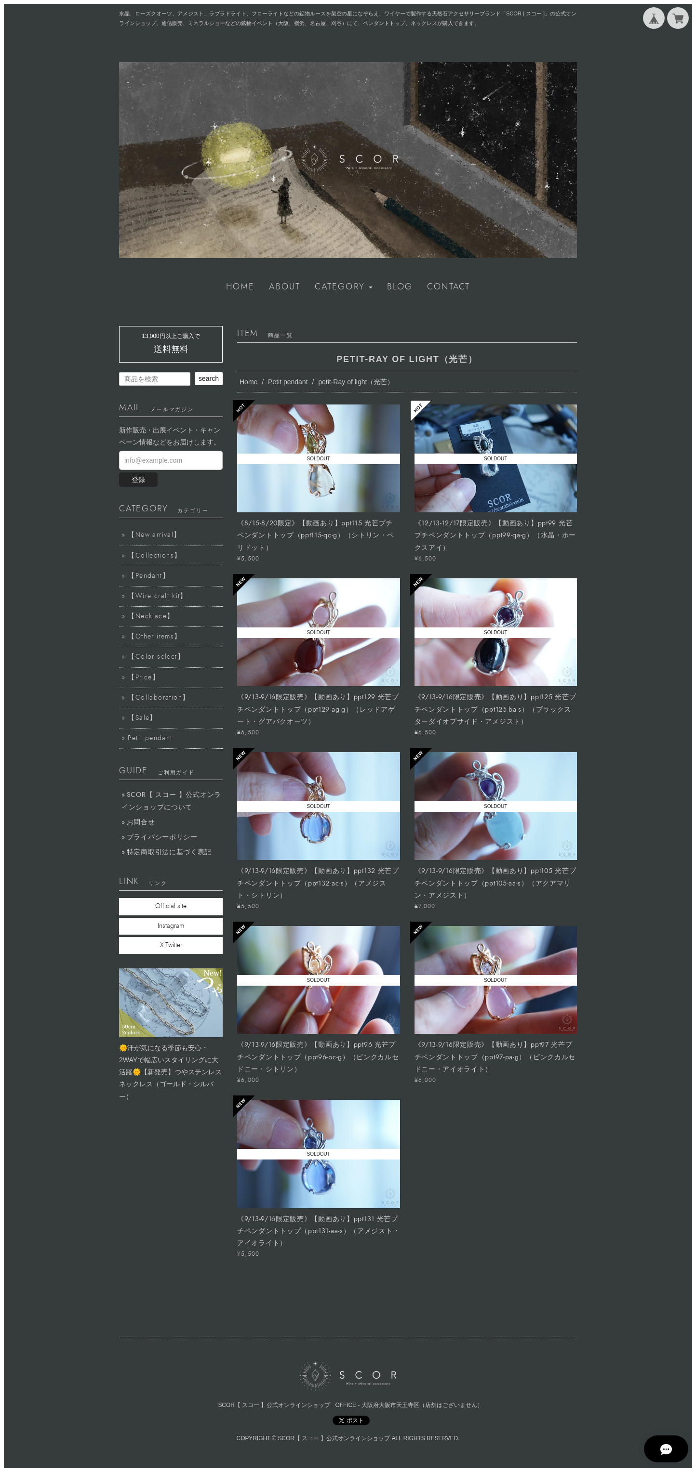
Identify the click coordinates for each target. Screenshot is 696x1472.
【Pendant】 (149, 576)
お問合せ (141, 822)
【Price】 (144, 677)
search (209, 378)
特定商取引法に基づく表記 (169, 852)
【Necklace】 (151, 616)
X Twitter (171, 945)
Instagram (171, 926)
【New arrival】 (154, 535)
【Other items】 (154, 636)
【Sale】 (142, 718)
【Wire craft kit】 (157, 596)
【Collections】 (154, 555)
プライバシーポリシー (162, 837)
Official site (171, 906)
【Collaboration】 (158, 697)
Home (248, 382)
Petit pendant (288, 382)
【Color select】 (156, 656)
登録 (138, 479)
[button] (344, 287)
